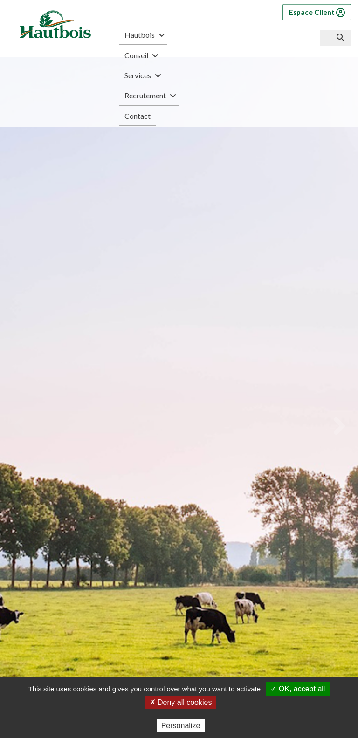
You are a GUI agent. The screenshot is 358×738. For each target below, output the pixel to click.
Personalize (180, 726)
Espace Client (317, 12)
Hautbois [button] (143, 35)
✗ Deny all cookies (181, 702)
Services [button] (141, 75)
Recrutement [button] (148, 95)
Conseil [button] (140, 55)
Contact (137, 115)
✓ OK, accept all (297, 689)
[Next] (338, 426)
